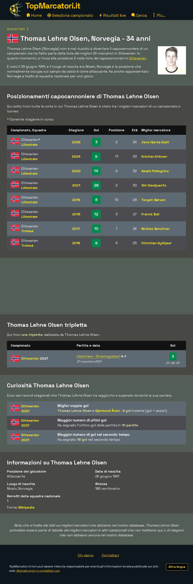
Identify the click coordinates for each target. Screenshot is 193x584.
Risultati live (112, 15)
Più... (158, 15)
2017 (76, 228)
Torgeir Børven (153, 200)
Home (34, 15)
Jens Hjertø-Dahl (155, 142)
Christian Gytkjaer (156, 243)
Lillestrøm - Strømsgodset (98, 356)
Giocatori (16, 29)
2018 (76, 214)
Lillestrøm (29, 144)
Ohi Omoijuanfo (153, 185)
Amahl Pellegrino (154, 171)
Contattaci (110, 555)
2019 (76, 200)
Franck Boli (150, 214)
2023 (76, 171)
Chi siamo (85, 555)
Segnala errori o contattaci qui (37, 571)
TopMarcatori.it (52, 6)
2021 (76, 185)
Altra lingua (176, 567)
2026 (76, 142)
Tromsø (27, 231)
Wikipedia (26, 507)
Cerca (139, 15)
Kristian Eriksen (154, 156)
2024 (76, 156)
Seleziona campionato (70, 15)
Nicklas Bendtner (155, 228)
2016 (76, 243)
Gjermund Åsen (107, 410)
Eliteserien (137, 58)
